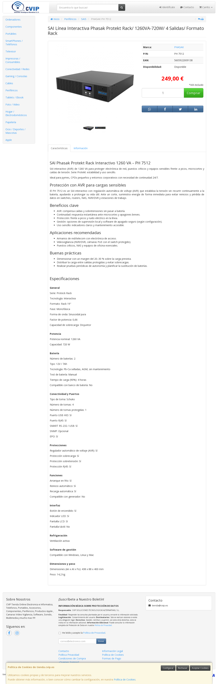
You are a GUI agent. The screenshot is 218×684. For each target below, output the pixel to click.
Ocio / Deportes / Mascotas (15, 131)
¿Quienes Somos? (68, 662)
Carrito (206, 7)
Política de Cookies (125, 679)
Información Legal (112, 651)
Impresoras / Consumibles (12, 60)
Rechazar (182, 667)
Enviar (101, 641)
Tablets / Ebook (14, 97)
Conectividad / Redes (17, 69)
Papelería (10, 122)
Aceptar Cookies (200, 667)
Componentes (13, 26)
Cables (9, 83)
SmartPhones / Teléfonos (14, 42)
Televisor (10, 51)
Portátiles (10, 33)
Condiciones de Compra (72, 658)
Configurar (168, 667)
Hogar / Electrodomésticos (16, 113)
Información (81, 148)
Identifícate (167, 7)
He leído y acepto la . (84, 632)
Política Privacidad (68, 654)
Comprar (193, 93)
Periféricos (11, 90)
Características (59, 148)
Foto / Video (12, 104)
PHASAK (179, 47)
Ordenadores (12, 19)
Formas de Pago (111, 658)
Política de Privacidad (103, 625)
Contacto (187, 7)
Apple (8, 140)
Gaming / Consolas (16, 76)
